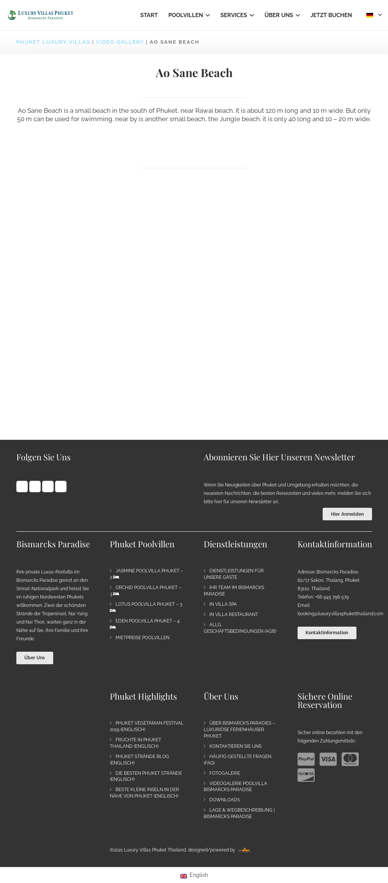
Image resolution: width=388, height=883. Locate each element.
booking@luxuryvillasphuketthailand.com (340, 613)
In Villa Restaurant (233, 614)
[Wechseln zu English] (194, 875)
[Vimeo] (61, 486)
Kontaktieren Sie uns (235, 746)
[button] (206, 15)
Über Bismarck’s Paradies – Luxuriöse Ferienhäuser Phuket (239, 729)
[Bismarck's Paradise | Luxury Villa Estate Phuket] (40, 15)
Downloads (224, 799)
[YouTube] (48, 486)
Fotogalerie (224, 773)
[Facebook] (22, 486)
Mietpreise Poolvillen (142, 637)
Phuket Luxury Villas (53, 42)
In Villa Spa (223, 604)
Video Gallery (120, 42)
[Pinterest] (35, 486)
